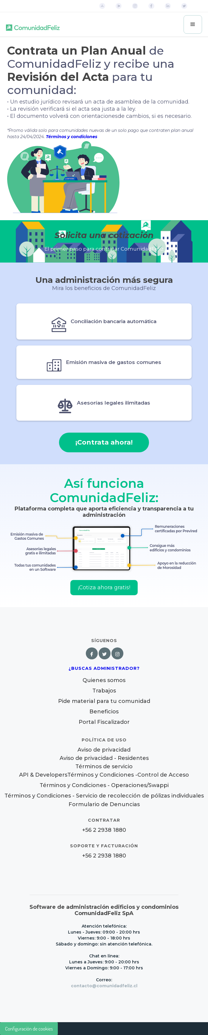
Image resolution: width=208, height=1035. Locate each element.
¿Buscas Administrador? (104, 668)
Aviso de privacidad (104, 750)
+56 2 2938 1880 (104, 830)
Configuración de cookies (29, 1028)
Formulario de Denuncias (104, 804)
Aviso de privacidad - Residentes (104, 758)
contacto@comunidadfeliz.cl (104, 985)
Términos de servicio (104, 766)
